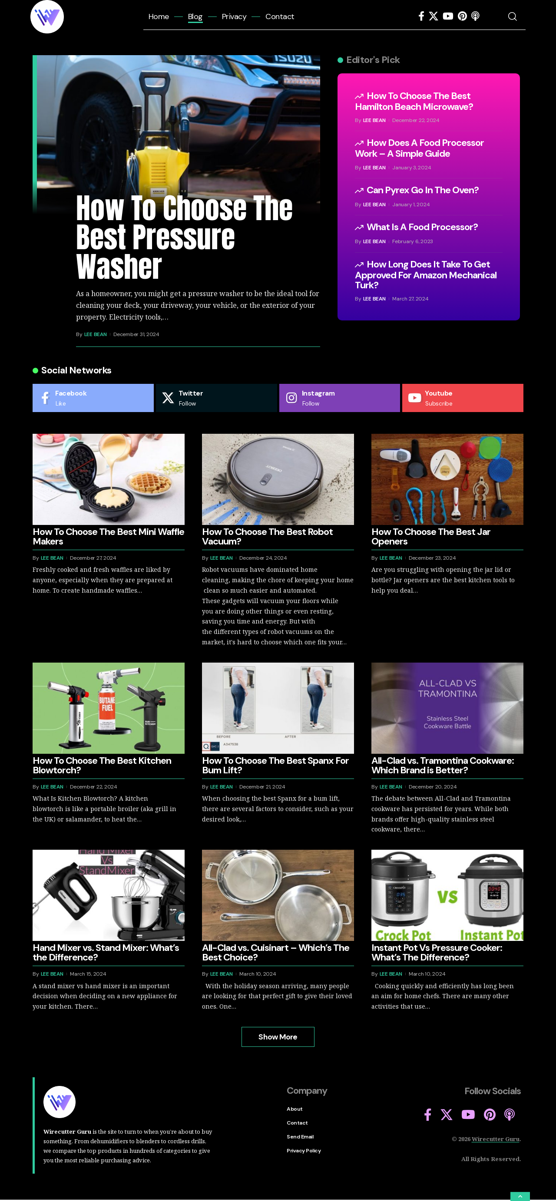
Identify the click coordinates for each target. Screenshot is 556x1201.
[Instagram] (339, 398)
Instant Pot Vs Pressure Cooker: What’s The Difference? (436, 953)
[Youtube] (462, 398)
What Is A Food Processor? (422, 227)
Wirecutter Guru (496, 1139)
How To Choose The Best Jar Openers (430, 537)
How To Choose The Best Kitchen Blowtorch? (102, 766)
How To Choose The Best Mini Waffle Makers (108, 537)
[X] (433, 16)
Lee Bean (95, 334)
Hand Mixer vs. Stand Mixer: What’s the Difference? (106, 953)
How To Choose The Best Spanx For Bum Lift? (275, 766)
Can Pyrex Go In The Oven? (423, 190)
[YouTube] (448, 16)
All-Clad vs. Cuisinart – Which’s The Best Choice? (275, 953)
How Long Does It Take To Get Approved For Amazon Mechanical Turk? (425, 274)
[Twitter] (216, 398)
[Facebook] (421, 16)
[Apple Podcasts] (475, 16)
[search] (515, 16)
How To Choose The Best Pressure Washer (184, 237)
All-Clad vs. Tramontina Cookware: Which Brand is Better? (442, 766)
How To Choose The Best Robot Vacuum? (267, 537)
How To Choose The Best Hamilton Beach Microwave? (414, 101)
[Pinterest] (462, 16)
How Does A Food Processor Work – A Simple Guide (419, 148)
